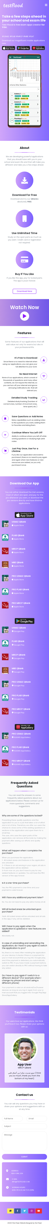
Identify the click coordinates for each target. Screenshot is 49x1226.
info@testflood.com (21, 1182)
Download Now (24, 291)
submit (24, 1156)
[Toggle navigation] (46, 5)
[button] (10, 1210)
